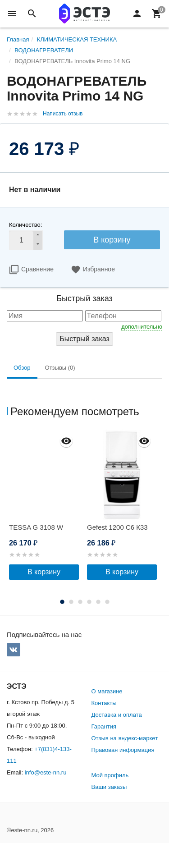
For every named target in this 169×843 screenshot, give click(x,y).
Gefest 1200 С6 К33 (117, 527)
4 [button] (89, 601)
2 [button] (71, 601)
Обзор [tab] (22, 367)
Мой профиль (110, 775)
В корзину (111, 239)
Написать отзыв (62, 113)
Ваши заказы (109, 786)
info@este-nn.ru (46, 772)
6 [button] (107, 601)
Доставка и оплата (116, 714)
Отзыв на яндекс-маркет (124, 738)
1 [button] (62, 601)
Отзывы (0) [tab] (60, 367)
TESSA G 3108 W (36, 527)
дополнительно (141, 326)
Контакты (104, 703)
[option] (46, 504)
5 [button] (98, 601)
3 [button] (80, 601)
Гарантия (103, 726)
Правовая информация (123, 750)
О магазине (107, 691)
